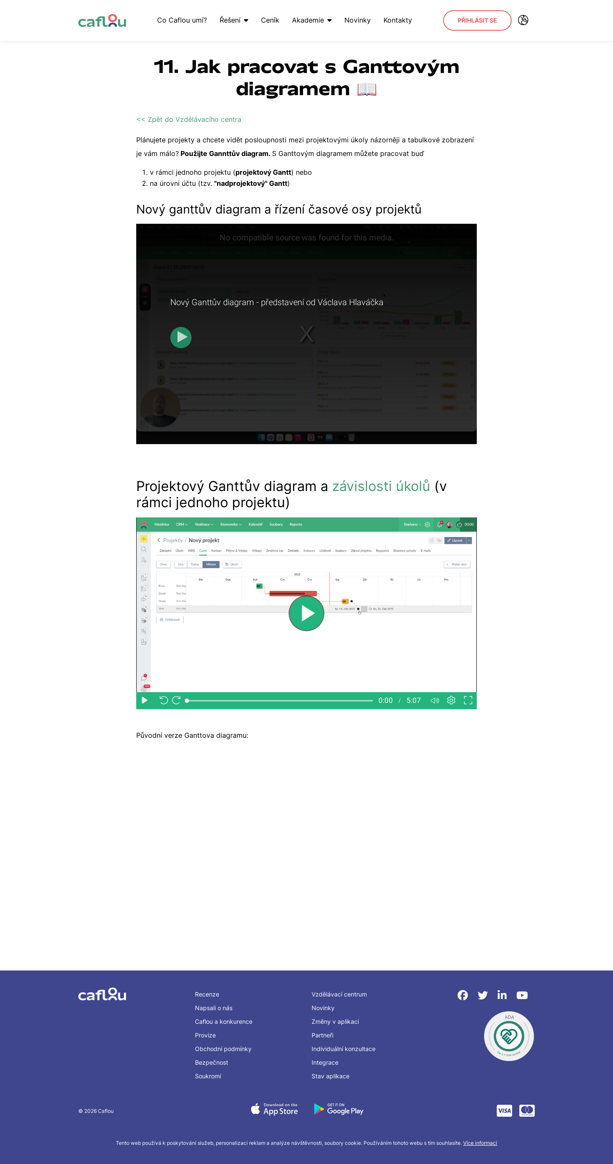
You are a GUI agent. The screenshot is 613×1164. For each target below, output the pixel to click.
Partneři (322, 1035)
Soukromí (208, 1076)
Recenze (207, 994)
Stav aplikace (330, 1076)
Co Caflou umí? (182, 20)
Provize (205, 1035)
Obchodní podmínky (223, 1048)
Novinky (357, 20)
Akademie (312, 20)
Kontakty (398, 20)
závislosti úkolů (381, 486)
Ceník (270, 20)
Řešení (234, 20)
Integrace (325, 1062)
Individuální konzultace (343, 1048)
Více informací (480, 1143)
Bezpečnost (211, 1062)
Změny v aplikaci (335, 1021)
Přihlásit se (477, 20)
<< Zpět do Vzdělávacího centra (188, 119)
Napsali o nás (213, 1007)
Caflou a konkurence (223, 1021)
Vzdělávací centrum (339, 994)
